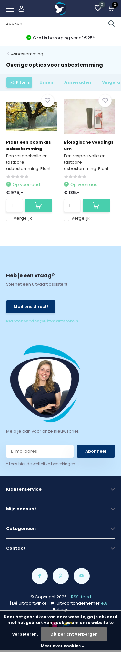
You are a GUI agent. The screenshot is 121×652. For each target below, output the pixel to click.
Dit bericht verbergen (74, 634)
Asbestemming (27, 54)
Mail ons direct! (31, 306)
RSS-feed (81, 597)
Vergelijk (19, 218)
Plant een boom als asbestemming (28, 145)
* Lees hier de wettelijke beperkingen (40, 463)
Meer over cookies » (62, 645)
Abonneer (96, 451)
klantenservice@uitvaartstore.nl (33, 321)
